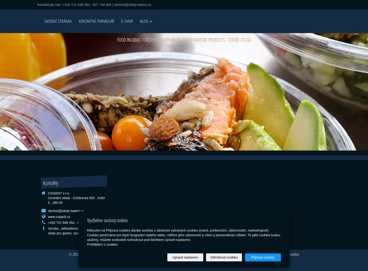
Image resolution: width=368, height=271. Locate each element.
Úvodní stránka (58, 21)
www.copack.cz (59, 217)
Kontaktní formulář (96, 21)
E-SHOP (127, 21)
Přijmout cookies (263, 257)
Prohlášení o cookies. (103, 244)
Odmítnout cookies (224, 257)
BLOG (146, 21)
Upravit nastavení (185, 257)
